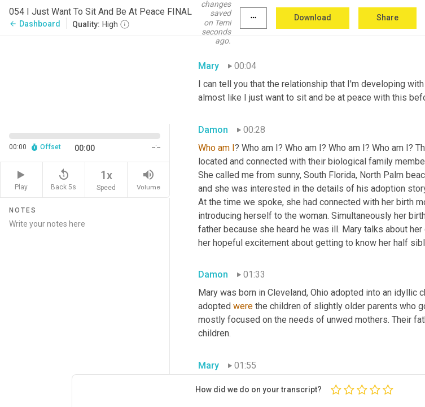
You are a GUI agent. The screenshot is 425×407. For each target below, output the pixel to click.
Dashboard (34, 23)
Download (312, 17)
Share (387, 17)
